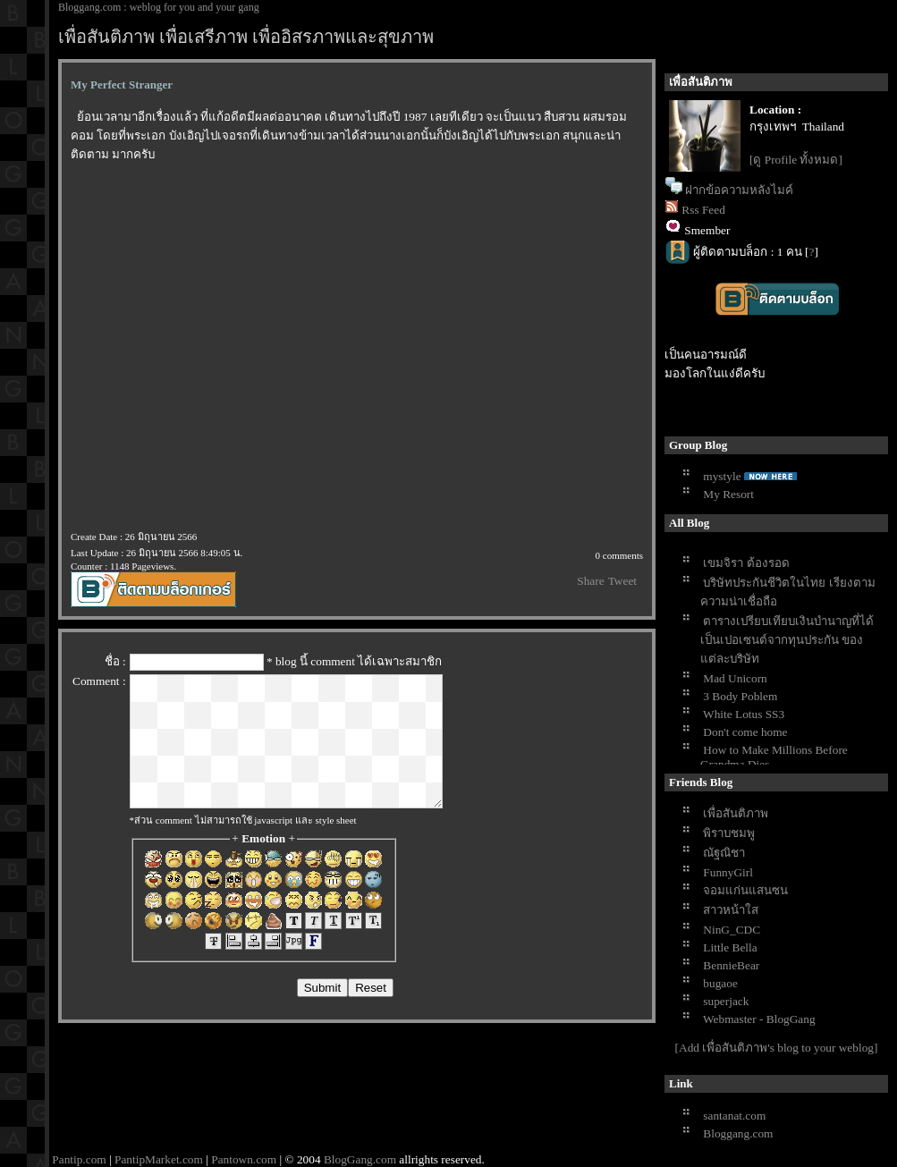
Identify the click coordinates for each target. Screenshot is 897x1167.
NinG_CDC (731, 929)
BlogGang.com (360, 1159)
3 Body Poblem (740, 696)
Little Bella (730, 947)
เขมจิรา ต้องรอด (746, 563)
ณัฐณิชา (724, 852)
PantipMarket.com (158, 1159)
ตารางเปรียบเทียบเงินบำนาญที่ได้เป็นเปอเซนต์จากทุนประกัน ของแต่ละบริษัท (787, 639)
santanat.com (734, 1115)
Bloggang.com (738, 1133)
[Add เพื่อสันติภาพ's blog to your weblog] (776, 1047)
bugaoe (720, 983)
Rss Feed (703, 209)
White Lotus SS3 (743, 714)
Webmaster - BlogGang (759, 1019)
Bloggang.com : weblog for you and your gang (158, 7)
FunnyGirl (728, 872)
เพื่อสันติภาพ (735, 813)
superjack (726, 1001)
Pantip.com (79, 1159)
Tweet (622, 581)
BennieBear (731, 965)
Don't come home (745, 732)
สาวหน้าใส (730, 910)
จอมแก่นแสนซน (745, 890)
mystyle (721, 476)
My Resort (728, 494)
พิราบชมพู (729, 833)
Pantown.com (243, 1159)
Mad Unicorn (734, 678)
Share (590, 581)
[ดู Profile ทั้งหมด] (795, 159)
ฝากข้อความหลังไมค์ (739, 190)
